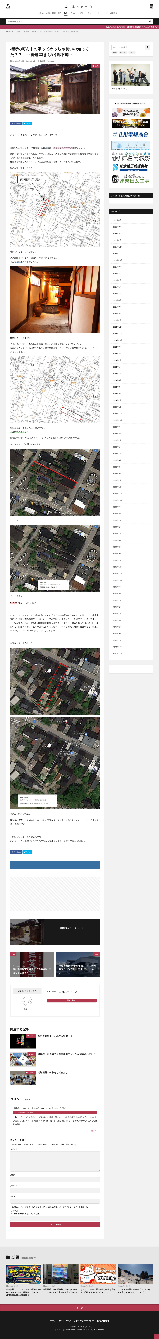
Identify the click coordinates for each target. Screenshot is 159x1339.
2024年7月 (117, 360)
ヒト (97, 13)
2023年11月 (117, 413)
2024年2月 (117, 393)
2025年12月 (117, 247)
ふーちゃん (31, 1072)
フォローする (71, 932)
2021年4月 (117, 620)
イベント (73, 13)
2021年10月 (117, 580)
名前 (12, 1175)
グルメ (82, 13)
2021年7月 (117, 600)
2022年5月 (117, 534)
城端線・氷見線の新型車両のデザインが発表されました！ (68, 1054)
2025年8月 (117, 273)
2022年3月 (117, 547)
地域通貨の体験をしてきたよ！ (54, 1072)
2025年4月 (117, 300)
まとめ (41, 13)
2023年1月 (117, 480)
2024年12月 (117, 327)
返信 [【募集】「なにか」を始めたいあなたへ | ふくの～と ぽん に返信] (92, 1131)
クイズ (104, 13)
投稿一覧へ (71, 1000)
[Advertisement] (32, 893)
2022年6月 (117, 527)
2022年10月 (117, 500)
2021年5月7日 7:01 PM (23, 1112)
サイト (13, 1196)
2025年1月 (117, 320)
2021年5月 (117, 614)
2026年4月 (117, 220)
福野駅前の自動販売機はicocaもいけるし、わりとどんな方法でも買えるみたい (60, 1290)
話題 (65, 13)
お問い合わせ (103, 1320)
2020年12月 (117, 647)
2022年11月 (117, 494)
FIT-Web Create (74, 1329)
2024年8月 (117, 353)
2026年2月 (117, 233)
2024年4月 (117, 380)
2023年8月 (117, 433)
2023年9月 (117, 427)
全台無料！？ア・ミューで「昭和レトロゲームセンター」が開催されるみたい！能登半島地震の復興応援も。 (23, 1292)
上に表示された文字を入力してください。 (27, 1213)
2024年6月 (117, 367)
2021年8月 (117, 594)
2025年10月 (117, 260)
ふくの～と (87, 1326)
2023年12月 (117, 407)
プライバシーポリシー (84, 1320)
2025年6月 (117, 287)
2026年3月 (117, 227)
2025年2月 (117, 313)
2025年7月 (117, 280)
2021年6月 (117, 607)
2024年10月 (117, 340)
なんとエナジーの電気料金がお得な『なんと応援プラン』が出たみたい (97, 1290)
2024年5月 (117, 373)
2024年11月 (117, 333)
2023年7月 (117, 440)
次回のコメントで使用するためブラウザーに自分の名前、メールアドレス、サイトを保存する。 (51, 1207)
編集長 (33, 1054)
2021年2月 (117, 634)
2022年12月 (117, 487)
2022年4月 (117, 540)
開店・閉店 (56, 13)
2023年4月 (117, 460)
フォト (90, 13)
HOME (10, 32)
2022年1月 (117, 560)
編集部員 (113, 13)
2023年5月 (117, 453)
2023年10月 (117, 420)
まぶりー (32, 1036)
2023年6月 (117, 447)
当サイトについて (119, 88)
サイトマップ (65, 1320)
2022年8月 (117, 514)
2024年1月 (117, 400)
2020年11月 (117, 654)
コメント (13, 1149)
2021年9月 (117, 587)
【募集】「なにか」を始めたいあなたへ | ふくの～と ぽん (39, 1108)
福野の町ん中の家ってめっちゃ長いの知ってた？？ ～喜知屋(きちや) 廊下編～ (52, 32)
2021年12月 (117, 567)
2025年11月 (117, 253)
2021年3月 (117, 627)
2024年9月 (117, 347)
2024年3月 (117, 387)
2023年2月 (117, 473)
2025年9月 (117, 267)
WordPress (98, 1329)
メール (13, 1186)
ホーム (53, 1320)
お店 (48, 13)
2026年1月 (117, 240)
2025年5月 (117, 293)
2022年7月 (117, 520)
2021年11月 (117, 574)
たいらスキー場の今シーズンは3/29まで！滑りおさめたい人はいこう (134, 1290)
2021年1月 (117, 640)
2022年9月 (117, 507)
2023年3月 (117, 467)
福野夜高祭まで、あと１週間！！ (55, 1035)
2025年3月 (117, 307)
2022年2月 (117, 554)
